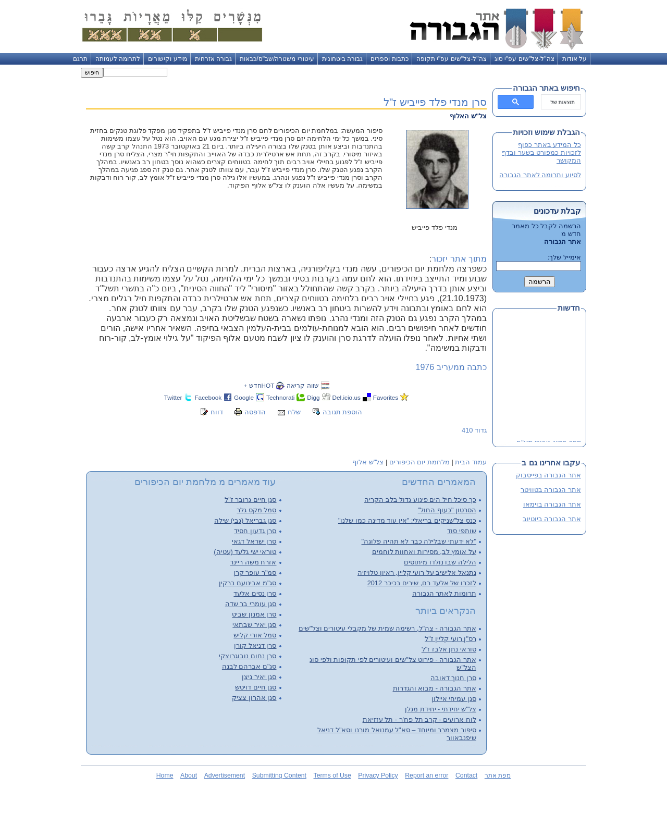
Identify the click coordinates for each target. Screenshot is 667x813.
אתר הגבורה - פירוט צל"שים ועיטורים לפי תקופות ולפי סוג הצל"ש (393, 663)
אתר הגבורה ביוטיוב (552, 519)
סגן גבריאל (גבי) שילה (245, 520)
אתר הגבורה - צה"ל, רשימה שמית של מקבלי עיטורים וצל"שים (387, 628)
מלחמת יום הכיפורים (419, 462)
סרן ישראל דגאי (254, 541)
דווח (217, 412)
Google (244, 397)
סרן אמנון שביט (254, 614)
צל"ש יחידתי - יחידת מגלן (440, 709)
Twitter (173, 397)
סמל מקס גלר (256, 510)
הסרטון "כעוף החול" (447, 510)
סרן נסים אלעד (254, 593)
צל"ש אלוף (368, 462)
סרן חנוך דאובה (453, 678)
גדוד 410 (474, 430)
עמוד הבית (471, 462)
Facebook (207, 397)
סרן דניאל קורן (255, 645)
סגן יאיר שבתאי (254, 625)
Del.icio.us (346, 397)
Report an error (426, 775)
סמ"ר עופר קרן (255, 572)
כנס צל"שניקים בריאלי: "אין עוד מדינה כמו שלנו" (407, 520)
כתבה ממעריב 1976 (451, 367)
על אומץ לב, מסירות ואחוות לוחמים (424, 552)
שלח (294, 412)
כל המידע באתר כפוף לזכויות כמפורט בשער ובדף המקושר (541, 152)
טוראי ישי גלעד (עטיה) (245, 552)
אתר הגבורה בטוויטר (551, 490)
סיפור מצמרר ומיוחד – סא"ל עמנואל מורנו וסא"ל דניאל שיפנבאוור (396, 734)
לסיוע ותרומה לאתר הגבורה (540, 175)
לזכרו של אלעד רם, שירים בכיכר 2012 (421, 583)
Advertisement (224, 775)
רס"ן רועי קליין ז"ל (450, 639)
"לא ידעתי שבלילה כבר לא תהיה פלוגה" (419, 541)
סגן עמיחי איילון (453, 699)
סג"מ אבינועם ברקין (248, 583)
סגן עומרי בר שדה (251, 604)
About (188, 775)
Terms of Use (332, 775)
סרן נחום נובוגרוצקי (247, 656)
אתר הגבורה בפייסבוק (548, 475)
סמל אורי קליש (254, 635)
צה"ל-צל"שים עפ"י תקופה (451, 59)
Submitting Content (279, 775)
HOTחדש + (258, 385)
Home (165, 775)
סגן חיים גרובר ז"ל (250, 499)
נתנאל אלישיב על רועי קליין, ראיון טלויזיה (416, 572)
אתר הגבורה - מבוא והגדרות (434, 688)
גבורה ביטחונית (342, 59)
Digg (313, 397)
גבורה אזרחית (213, 59)
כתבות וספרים (389, 59)
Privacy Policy (378, 775)
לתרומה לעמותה (117, 59)
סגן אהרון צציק (254, 697)
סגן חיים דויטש (255, 687)
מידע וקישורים (167, 59)
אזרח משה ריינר (253, 562)
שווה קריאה (302, 385)
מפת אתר (498, 775)
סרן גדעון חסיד (255, 531)
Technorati (280, 397)
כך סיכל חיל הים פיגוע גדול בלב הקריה (420, 499)
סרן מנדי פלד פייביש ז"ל (435, 102)
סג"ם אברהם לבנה (249, 666)
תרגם (80, 59)
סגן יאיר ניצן (259, 677)
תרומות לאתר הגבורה (444, 593)
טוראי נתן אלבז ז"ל (449, 649)
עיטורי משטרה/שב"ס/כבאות (277, 59)
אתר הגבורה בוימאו (552, 504)
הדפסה (255, 412)
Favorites (385, 397)
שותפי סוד (461, 531)
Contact (466, 775)
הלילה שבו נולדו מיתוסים (440, 562)
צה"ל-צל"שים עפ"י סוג (524, 59)
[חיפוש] (562, 102)
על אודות (574, 59)
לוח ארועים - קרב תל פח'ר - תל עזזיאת (419, 719)
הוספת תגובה (343, 412)
